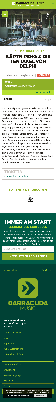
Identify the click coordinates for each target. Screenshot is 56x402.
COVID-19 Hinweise (12, 332)
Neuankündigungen (13, 375)
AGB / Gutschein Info (13, 349)
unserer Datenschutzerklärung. (20, 395)
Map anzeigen (41, 92)
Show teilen (48, 19)
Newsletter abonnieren (28, 256)
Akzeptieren (40, 395)
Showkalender (10, 370)
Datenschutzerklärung (14, 354)
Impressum (9, 343)
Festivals (8, 386)
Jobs (6, 338)
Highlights (8, 380)
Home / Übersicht (12, 364)
